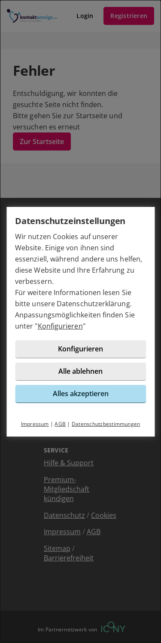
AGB (60, 424)
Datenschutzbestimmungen (106, 424)
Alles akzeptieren (81, 393)
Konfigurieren (60, 326)
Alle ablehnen (80, 371)
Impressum (35, 424)
